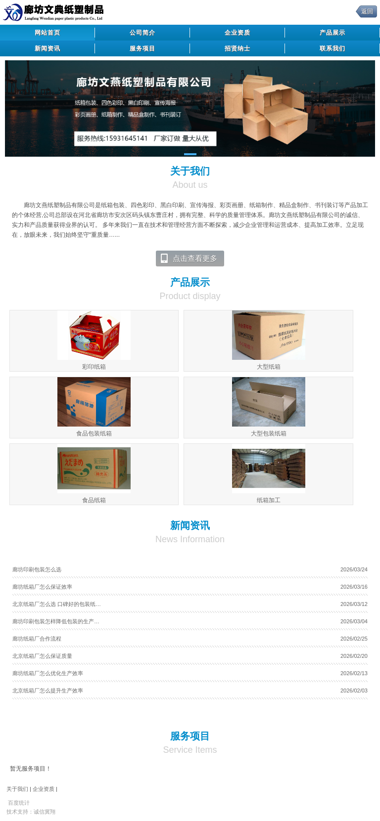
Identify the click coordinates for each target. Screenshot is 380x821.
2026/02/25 (354, 639)
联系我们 (332, 48)
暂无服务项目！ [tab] (30, 768)
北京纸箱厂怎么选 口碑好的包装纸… (56, 604)
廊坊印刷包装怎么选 (36, 569)
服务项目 (142, 48)
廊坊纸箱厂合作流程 (36, 639)
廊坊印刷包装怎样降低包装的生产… (55, 621)
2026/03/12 (354, 604)
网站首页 (47, 32)
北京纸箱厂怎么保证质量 (42, 656)
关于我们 (17, 789)
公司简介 (142, 32)
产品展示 (332, 32)
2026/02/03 (354, 690)
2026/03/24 (354, 569)
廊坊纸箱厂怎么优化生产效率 (47, 673)
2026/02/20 (354, 656)
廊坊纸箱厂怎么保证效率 (42, 587)
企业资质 (237, 32)
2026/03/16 (354, 587)
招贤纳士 (237, 48)
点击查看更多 (188, 258)
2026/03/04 (354, 621)
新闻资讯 (47, 48)
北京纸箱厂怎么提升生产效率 (47, 690)
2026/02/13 (354, 673)
